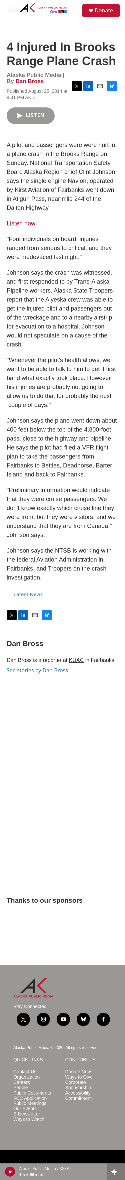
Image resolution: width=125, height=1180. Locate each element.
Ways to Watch (28, 1119)
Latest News (28, 594)
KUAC (76, 660)
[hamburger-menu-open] (10, 10)
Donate (104, 10)
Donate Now (78, 1071)
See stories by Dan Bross (37, 670)
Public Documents (32, 1093)
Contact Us (24, 1071)
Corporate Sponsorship (78, 1085)
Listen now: (22, 223)
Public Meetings (29, 1103)
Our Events (25, 1108)
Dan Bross (29, 81)
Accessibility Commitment (78, 1096)
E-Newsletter (26, 1114)
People (20, 1087)
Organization (26, 1077)
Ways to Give (79, 1077)
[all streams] (116, 1171)
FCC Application (30, 1098)
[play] (10, 1171)
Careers (21, 1082)
